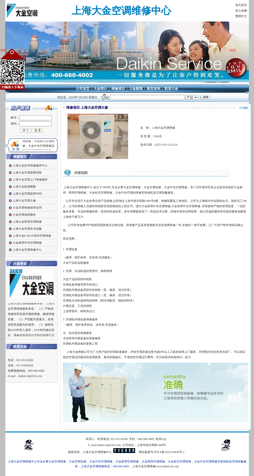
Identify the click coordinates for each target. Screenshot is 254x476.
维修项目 (118, 89)
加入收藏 (241, 10)
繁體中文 (241, 16)
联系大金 (171, 89)
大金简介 (100, 89)
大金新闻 (136, 89)
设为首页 (241, 5)
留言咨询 (153, 89)
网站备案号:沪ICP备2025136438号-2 (161, 452)
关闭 (3, 50)
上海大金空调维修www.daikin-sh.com (155, 466)
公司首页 (83, 89)
